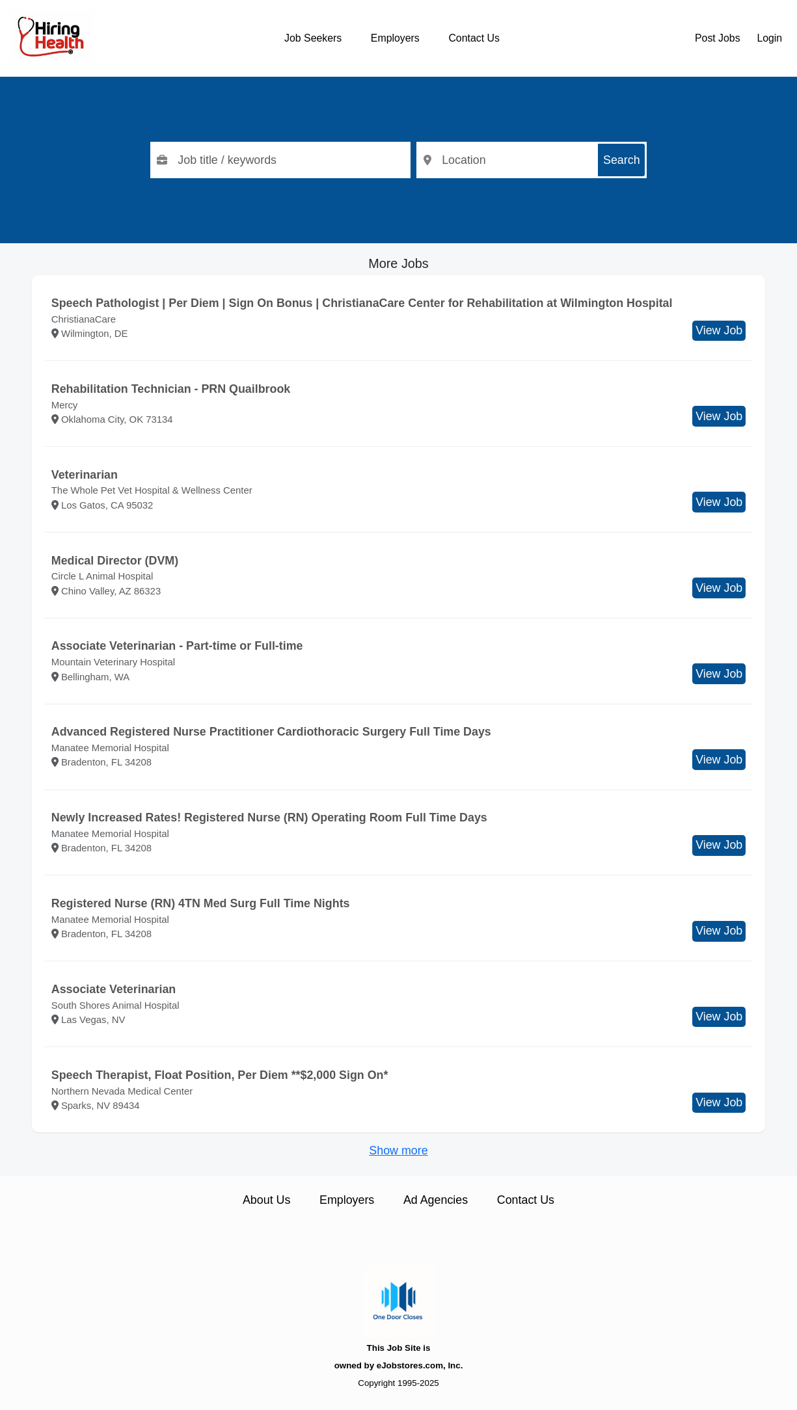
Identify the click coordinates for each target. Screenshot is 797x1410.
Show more (398, 1150)
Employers (395, 38)
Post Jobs (717, 38)
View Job (719, 330)
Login (769, 38)
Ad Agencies (435, 1199)
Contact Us (473, 38)
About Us (266, 1199)
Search (621, 159)
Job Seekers (313, 38)
